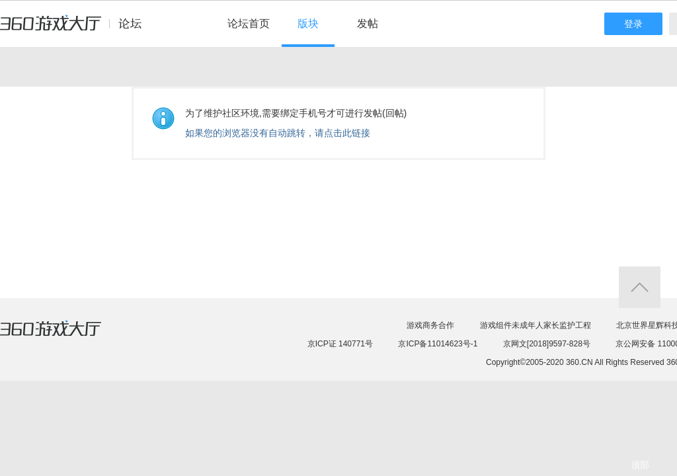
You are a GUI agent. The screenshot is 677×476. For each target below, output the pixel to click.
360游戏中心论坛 (76, 29)
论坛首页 (248, 23)
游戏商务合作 (430, 325)
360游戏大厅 (64, 336)
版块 (308, 23)
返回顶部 (639, 287)
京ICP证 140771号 (340, 343)
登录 (633, 24)
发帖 (367, 23)
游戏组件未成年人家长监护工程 (535, 325)
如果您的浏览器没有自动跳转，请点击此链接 (277, 133)
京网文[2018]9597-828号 (546, 343)
